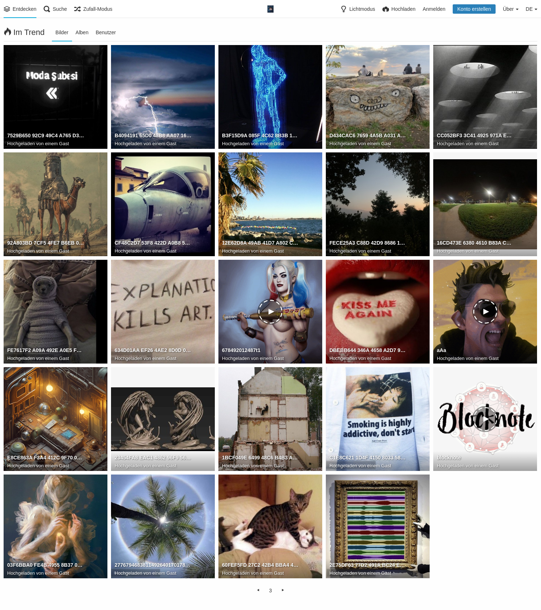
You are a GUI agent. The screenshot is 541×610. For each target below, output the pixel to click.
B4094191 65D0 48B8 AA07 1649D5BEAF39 (153, 136)
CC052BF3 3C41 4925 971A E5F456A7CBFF (475, 136)
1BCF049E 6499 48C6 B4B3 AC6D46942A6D (260, 458)
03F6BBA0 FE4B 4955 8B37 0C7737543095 (45, 565)
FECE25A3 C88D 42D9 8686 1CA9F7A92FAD (368, 243)
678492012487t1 (241, 350)
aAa (441, 350)
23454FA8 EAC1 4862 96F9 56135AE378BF (153, 458)
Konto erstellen (474, 9)
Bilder (62, 32)
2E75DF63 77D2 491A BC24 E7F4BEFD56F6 (368, 565)
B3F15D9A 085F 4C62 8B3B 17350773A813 (260, 136)
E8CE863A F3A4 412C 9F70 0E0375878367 (45, 458)
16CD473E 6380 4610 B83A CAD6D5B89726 (475, 243)
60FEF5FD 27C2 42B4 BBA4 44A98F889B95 (260, 565)
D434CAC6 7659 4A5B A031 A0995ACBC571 (368, 136)
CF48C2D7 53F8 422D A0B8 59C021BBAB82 (153, 243)
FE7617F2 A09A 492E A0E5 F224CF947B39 (45, 350)
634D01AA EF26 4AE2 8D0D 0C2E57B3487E (153, 350)
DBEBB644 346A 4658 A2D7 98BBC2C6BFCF (368, 350)
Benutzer (106, 32)
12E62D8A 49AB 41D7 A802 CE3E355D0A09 (260, 243)
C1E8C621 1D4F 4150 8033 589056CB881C (368, 458)
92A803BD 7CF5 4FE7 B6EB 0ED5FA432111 (45, 243)
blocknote (449, 458)
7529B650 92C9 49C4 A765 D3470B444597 (45, 136)
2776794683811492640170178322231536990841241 (153, 565)
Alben (82, 32)
